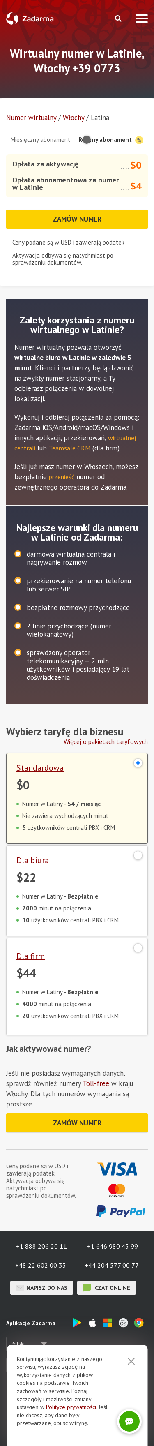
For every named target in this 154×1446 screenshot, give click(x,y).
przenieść (61, 477)
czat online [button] (106, 1288)
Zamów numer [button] (77, 219)
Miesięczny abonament (40, 139)
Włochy (73, 117)
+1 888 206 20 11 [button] (41, 1246)
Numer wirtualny (31, 117)
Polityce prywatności (71, 1407)
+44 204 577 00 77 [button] (112, 1265)
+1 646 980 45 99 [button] (112, 1246)
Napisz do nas (41, 1288)
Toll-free (96, 1083)
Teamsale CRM (69, 448)
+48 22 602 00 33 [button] (40, 1265)
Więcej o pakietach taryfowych (106, 741)
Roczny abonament (110, 140)
